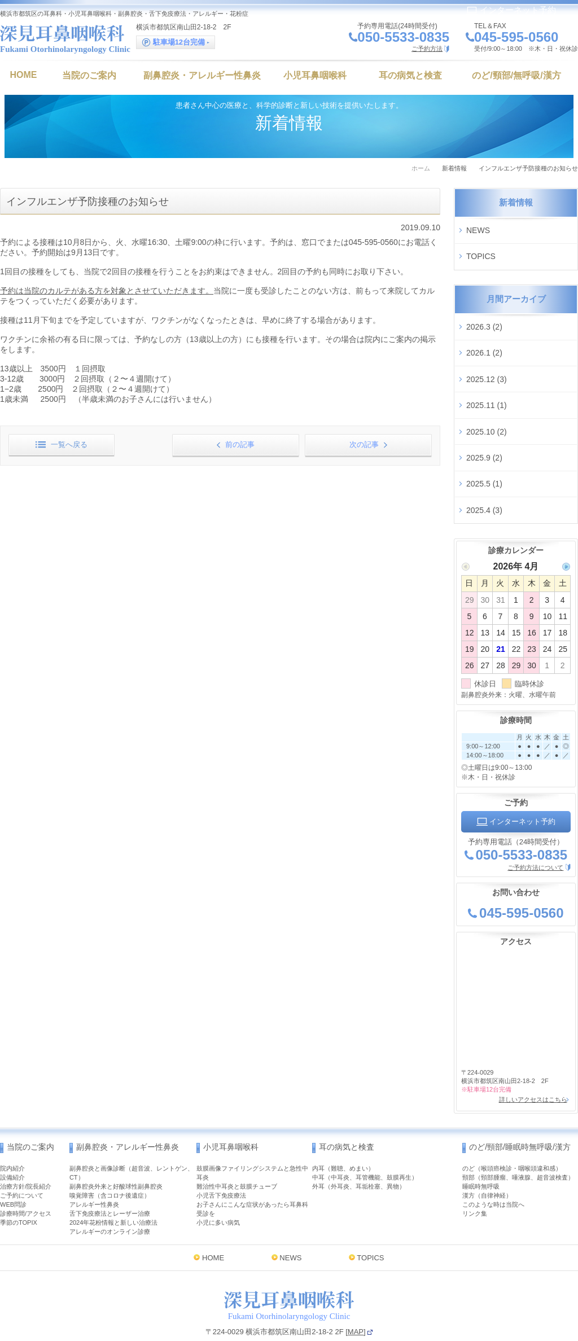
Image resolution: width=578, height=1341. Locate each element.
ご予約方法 (427, 48)
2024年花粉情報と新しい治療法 (113, 1179)
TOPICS (481, 250)
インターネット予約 (511, 10)
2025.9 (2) (484, 427)
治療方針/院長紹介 (25, 1143)
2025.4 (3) (484, 472)
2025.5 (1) (484, 450)
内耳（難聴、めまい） (343, 1125)
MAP (356, 1289)
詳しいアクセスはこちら (531, 1058)
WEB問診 (13, 1161)
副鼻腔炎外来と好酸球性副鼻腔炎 (116, 1143)
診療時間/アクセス (25, 1170)
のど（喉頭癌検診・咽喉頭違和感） (512, 1125)
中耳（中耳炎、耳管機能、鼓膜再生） (365, 1134)
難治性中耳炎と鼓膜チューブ (236, 1143)
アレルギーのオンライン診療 (109, 1188)
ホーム (420, 168)
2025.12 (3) (486, 361)
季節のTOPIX (18, 1179)
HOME (213, 1215)
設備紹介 (12, 1134)
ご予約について (21, 1152)
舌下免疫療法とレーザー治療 (109, 1170)
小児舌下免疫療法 (221, 1152)
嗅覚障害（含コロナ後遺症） (109, 1152)
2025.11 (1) (486, 383)
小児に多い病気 (218, 1179)
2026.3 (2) (484, 316)
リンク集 (474, 1170)
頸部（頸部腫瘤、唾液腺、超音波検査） (518, 1134)
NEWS (478, 228)
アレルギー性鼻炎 (94, 1161)
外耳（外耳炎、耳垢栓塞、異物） (358, 1143)
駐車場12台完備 (175, 42)
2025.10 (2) (486, 405)
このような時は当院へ (493, 1161)
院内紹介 (12, 1125)
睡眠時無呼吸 (481, 1143)
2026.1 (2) (484, 339)
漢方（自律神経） (487, 1152)
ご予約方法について (535, 827)
